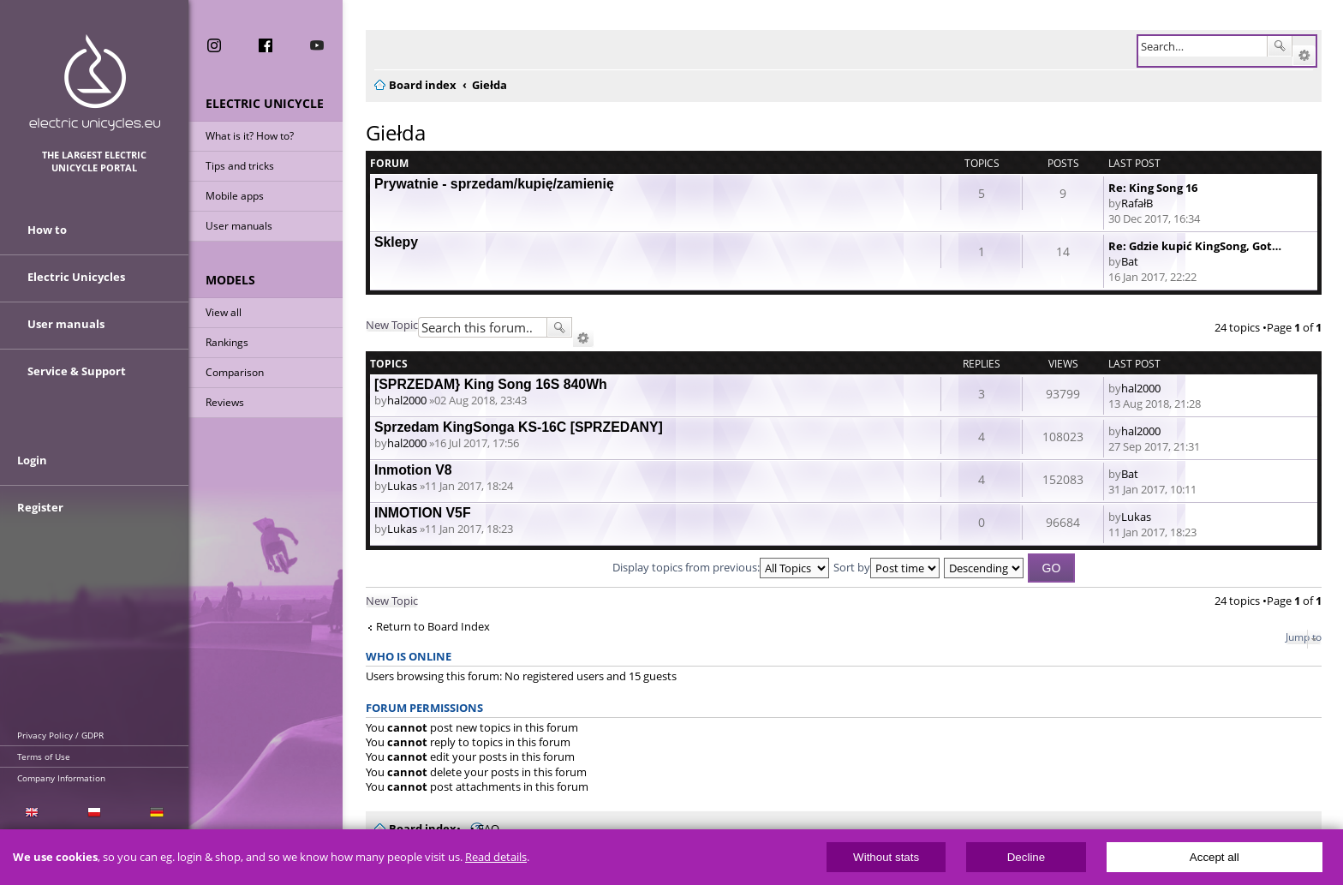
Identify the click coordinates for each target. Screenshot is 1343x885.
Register (40, 507)
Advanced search (1304, 55)
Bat (1129, 261)
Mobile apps (235, 195)
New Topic (392, 324)
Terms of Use (43, 756)
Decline (1026, 857)
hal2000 (407, 400)
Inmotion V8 (413, 470)
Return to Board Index (433, 626)
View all (224, 312)
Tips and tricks (240, 165)
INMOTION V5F (422, 512)
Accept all (1214, 857)
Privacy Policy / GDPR (60, 735)
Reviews (225, 402)
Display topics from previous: (720, 567)
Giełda (396, 132)
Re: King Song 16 (1152, 187)
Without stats (886, 857)
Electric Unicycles (76, 276)
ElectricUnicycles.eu (94, 82)
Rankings (227, 342)
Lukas (402, 485)
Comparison (235, 372)
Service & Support (76, 371)
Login (32, 460)
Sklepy (396, 242)
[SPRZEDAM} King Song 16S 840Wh (490, 384)
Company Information (61, 778)
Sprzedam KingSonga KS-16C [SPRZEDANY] (518, 427)
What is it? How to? (250, 136)
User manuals (239, 225)
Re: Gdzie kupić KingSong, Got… (1194, 246)
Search (1279, 46)
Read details (496, 857)
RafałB (1137, 203)
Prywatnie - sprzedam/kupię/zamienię (494, 183)
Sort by (886, 567)
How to (47, 229)
